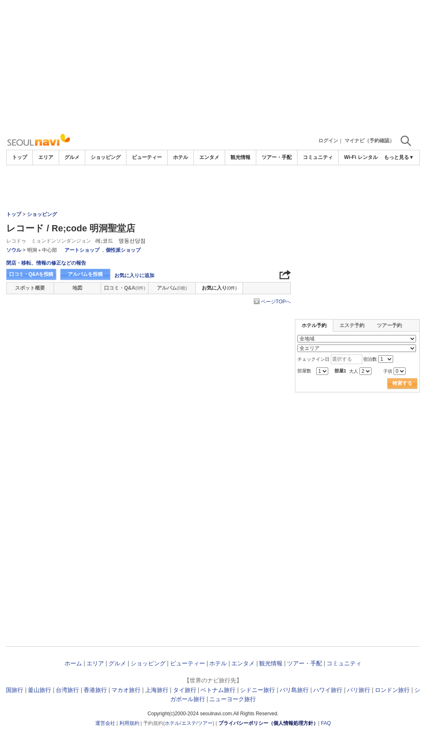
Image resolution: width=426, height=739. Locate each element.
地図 (77, 288)
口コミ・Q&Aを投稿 (31, 274)
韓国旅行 (11, 690)
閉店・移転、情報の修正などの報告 (46, 263)
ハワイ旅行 (327, 690)
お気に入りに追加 (134, 275)
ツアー (205, 723)
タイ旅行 (184, 690)
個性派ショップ (123, 250)
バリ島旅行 (294, 690)
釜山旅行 (39, 690)
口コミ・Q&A (124, 288)
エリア (45, 157)
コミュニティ (318, 157)
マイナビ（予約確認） (369, 141)
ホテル (180, 157)
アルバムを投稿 (85, 274)
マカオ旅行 (126, 690)
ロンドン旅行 (392, 690)
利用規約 (129, 723)
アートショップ (81, 250)
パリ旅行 (358, 690)
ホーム (73, 663)
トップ (19, 157)
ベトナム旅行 (218, 690)
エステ (188, 723)
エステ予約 (351, 325)
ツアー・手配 (277, 157)
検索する (402, 383)
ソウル (13, 250)
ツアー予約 (389, 325)
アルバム (172, 288)
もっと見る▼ (399, 157)
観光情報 (240, 157)
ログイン (328, 141)
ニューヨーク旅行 (232, 699)
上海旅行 (156, 690)
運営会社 (105, 723)
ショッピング (106, 157)
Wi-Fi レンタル (361, 157)
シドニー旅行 (257, 690)
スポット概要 (30, 288)
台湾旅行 (67, 690)
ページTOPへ (276, 302)
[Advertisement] (213, 66)
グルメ (71, 157)
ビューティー (147, 157)
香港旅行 (95, 690)
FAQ (326, 723)
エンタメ (209, 157)
